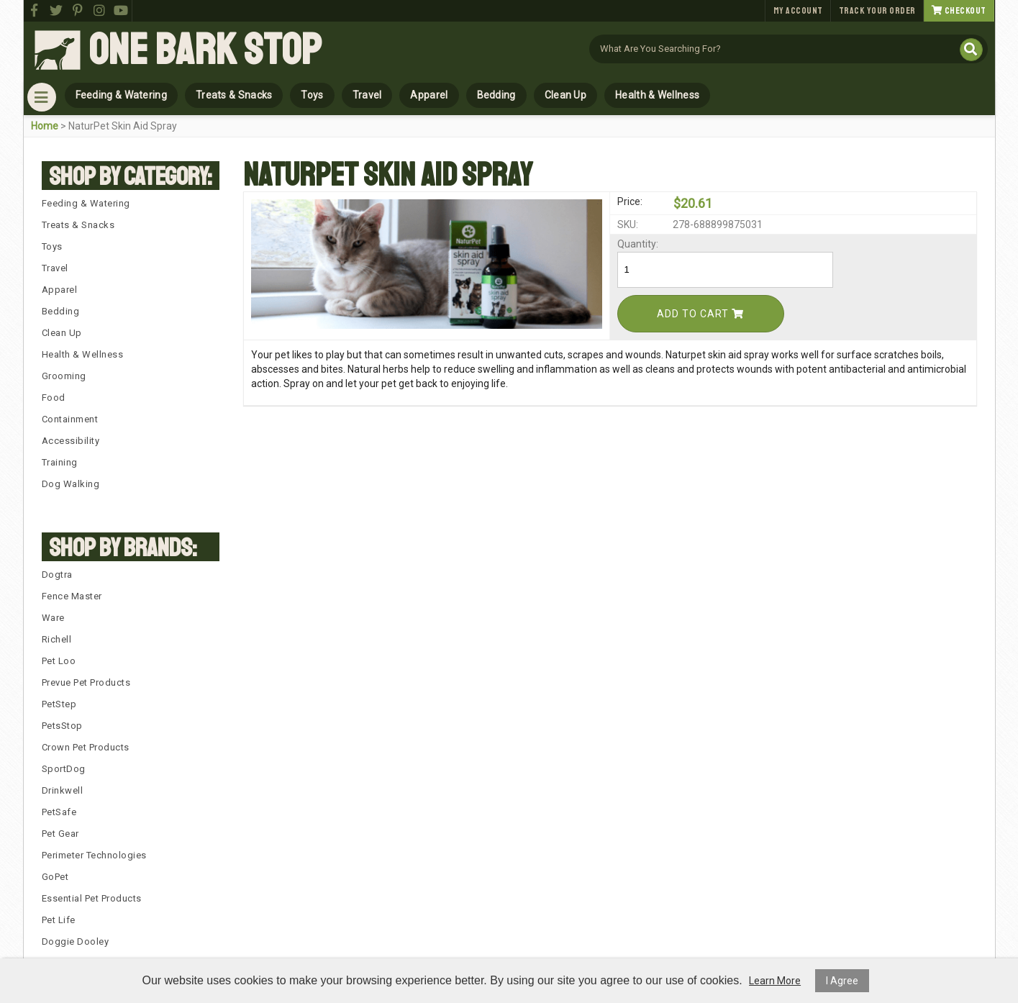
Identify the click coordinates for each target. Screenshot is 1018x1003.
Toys (312, 95)
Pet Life (59, 919)
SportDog (64, 768)
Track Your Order (877, 11)
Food (53, 397)
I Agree (842, 980)
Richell (57, 639)
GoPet (55, 876)
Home (44, 126)
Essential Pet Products (92, 898)
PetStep (59, 704)
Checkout (959, 11)
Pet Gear (60, 833)
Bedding (496, 95)
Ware (53, 617)
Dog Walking (71, 483)
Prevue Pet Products (86, 682)
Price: (629, 201)
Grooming (64, 376)
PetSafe (59, 812)
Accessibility (71, 440)
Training (60, 462)
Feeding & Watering (121, 95)
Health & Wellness (657, 95)
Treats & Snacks (234, 95)
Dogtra (57, 574)
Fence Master (72, 596)
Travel (367, 95)
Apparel (428, 95)
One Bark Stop (205, 50)
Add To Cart (700, 313)
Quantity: (637, 244)
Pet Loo (59, 660)
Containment (70, 419)
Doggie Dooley (75, 941)
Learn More (775, 980)
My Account (798, 11)
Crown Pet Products (85, 747)
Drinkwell (62, 790)
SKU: (627, 224)
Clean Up (565, 95)
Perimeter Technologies (94, 855)
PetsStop (62, 725)
